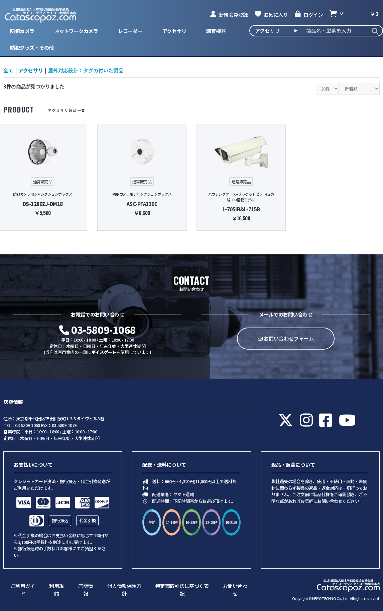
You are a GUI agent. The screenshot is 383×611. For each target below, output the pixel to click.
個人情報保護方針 (124, 589)
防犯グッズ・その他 (32, 47)
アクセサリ (174, 30)
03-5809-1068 (97, 329)
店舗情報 (85, 589)
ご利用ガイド (23, 589)
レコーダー (130, 30)
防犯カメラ (22, 30)
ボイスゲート (103, 352)
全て (8, 70)
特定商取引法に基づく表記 (182, 589)
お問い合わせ (235, 589)
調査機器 (216, 30)
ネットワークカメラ (76, 30)
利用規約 (56, 589)
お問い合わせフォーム (286, 338)
